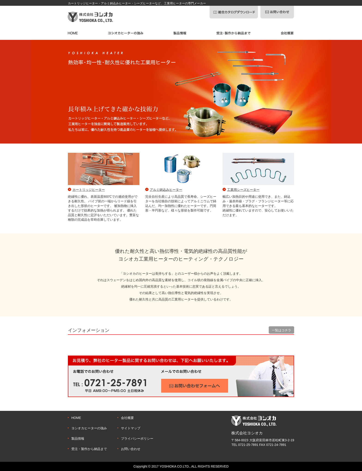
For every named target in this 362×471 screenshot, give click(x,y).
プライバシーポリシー (137, 438)
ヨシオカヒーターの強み (89, 428)
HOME (76, 418)
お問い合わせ (130, 449)
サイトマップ (130, 428)
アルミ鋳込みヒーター (166, 189)
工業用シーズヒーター (243, 189)
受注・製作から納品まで (89, 449)
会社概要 (127, 418)
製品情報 (77, 438)
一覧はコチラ (281, 330)
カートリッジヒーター (88, 189)
